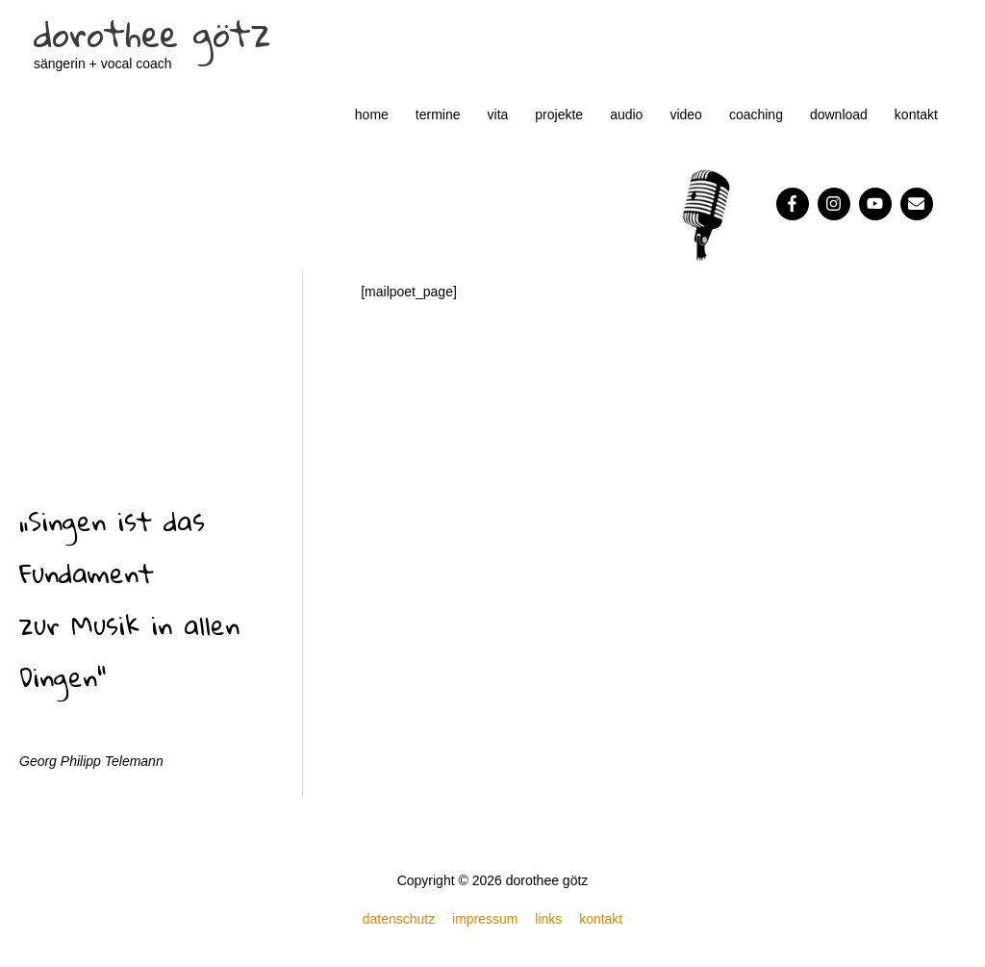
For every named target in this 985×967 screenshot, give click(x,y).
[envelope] (919, 204)
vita (498, 114)
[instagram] (836, 204)
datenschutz (399, 919)
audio (626, 114)
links (548, 919)
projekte (559, 114)
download (839, 114)
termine (438, 114)
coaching (756, 114)
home (372, 114)
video (685, 114)
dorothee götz (152, 33)
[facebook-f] (795, 204)
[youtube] (878, 204)
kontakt (916, 114)
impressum (485, 919)
